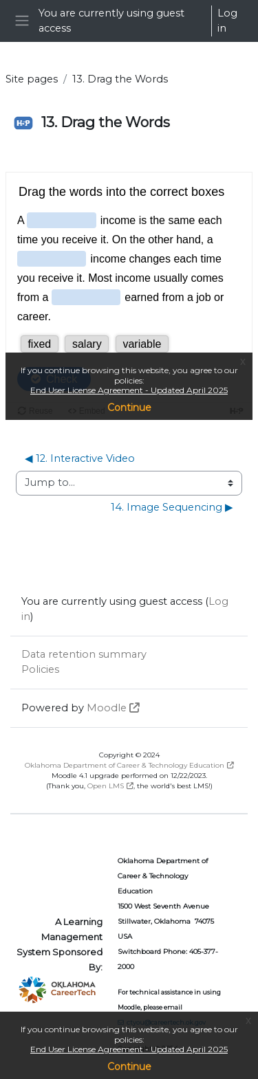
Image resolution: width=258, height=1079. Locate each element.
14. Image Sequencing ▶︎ (172, 507)
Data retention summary (84, 654)
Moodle (107, 708)
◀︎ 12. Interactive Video (80, 458)
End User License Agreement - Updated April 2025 (129, 1049)
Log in (227, 20)
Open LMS (105, 785)
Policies (40, 669)
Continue (129, 1066)
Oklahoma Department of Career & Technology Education (124, 765)
